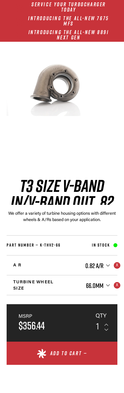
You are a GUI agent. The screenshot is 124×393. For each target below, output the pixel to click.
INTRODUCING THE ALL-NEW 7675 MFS (68, 21)
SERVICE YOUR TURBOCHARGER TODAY (68, 7)
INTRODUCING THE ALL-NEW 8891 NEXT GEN (68, 34)
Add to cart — (68, 353)
